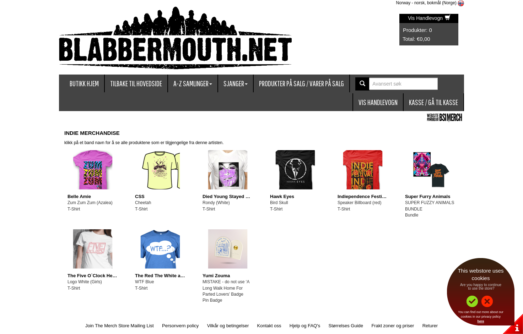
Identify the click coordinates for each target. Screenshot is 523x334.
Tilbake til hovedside (136, 83)
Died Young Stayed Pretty (231, 196)
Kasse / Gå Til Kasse (433, 102)
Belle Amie (79, 196)
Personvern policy (180, 325)
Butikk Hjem (84, 83)
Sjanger (235, 83)
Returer (430, 325)
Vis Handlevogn (429, 18)
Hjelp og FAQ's (305, 325)
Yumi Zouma (216, 275)
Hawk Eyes (282, 196)
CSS (140, 196)
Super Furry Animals (427, 196)
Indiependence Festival (363, 196)
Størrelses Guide (346, 325)
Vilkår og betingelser (228, 325)
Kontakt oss (269, 325)
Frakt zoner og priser (392, 325)
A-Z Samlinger (192, 83)
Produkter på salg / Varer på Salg (301, 83)
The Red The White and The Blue (171, 275)
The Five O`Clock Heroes (95, 275)
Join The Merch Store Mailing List (119, 325)
